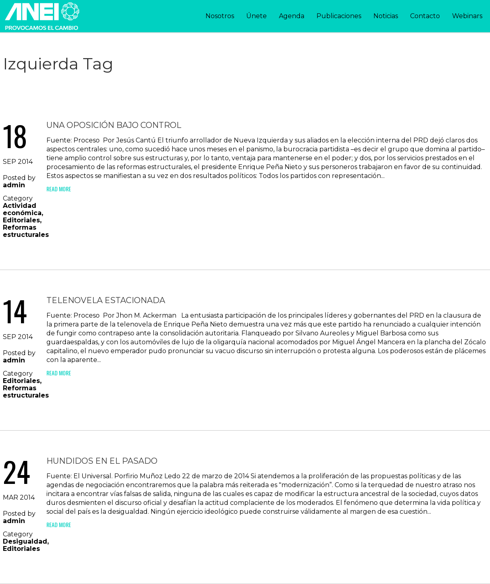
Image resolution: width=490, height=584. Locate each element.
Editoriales (21, 220)
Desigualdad (25, 541)
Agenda (291, 16)
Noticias (385, 16)
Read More (58, 188)
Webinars (467, 16)
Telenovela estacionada (105, 300)
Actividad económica (22, 209)
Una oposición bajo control (113, 125)
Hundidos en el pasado (101, 461)
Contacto (425, 16)
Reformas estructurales (26, 231)
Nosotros (219, 16)
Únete (256, 16)
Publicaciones (338, 16)
